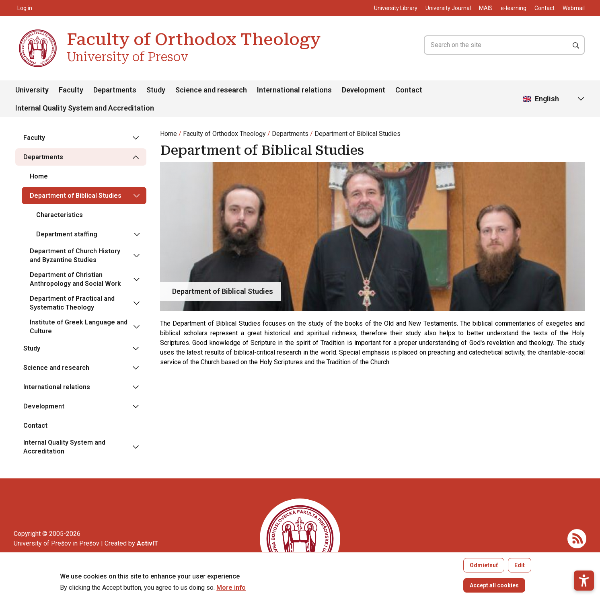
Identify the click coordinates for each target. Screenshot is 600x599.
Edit (519, 569)
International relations (294, 90)
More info (231, 592)
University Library (395, 8)
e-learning (513, 8)
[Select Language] (554, 99)
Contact (544, 8)
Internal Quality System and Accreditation (84, 108)
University (32, 90)
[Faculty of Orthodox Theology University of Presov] (37, 30)
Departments (114, 90)
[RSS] (576, 538)
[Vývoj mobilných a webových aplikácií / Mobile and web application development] (147, 543)
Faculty (71, 90)
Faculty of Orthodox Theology (224, 133)
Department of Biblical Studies (357, 133)
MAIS (486, 8)
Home (168, 133)
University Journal (448, 8)
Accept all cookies (494, 590)
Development (363, 90)
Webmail (574, 8)
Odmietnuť (484, 569)
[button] (584, 554)
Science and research (211, 90)
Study (155, 90)
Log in (24, 8)
